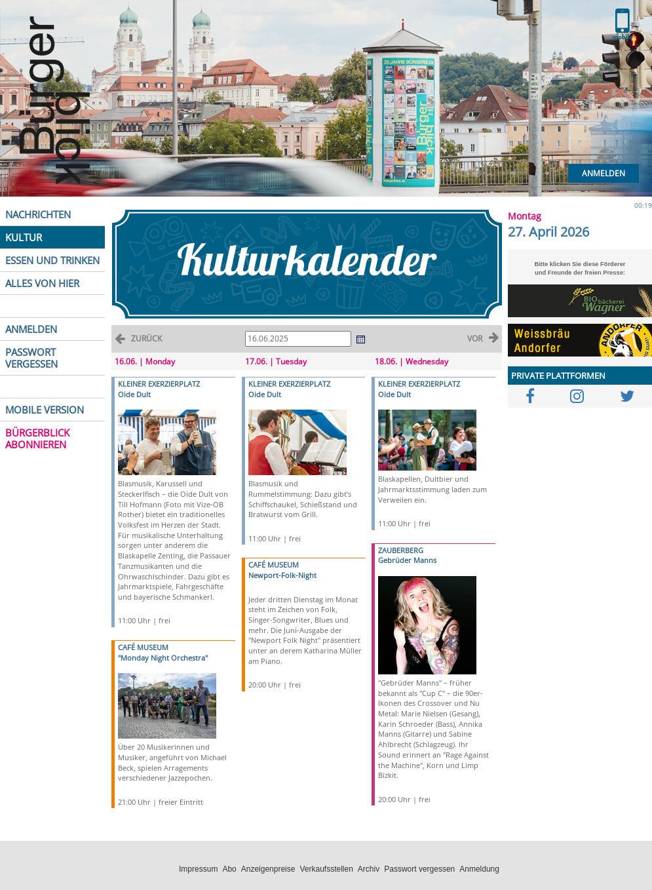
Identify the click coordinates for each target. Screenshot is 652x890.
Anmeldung (479, 869)
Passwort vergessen (419, 869)
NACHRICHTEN (38, 214)
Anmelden (603, 173)
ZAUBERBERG (400, 550)
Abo (229, 869)
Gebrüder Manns (407, 560)
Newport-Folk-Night (282, 575)
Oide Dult (134, 394)
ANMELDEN (31, 329)
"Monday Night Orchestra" (163, 658)
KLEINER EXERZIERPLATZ (159, 384)
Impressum (198, 869)
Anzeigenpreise (268, 869)
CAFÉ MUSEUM (143, 647)
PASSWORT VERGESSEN (31, 357)
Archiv (368, 869)
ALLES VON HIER (42, 283)
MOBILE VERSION (44, 409)
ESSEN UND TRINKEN (52, 260)
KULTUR (23, 237)
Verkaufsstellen (326, 869)
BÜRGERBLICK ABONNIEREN (37, 438)
